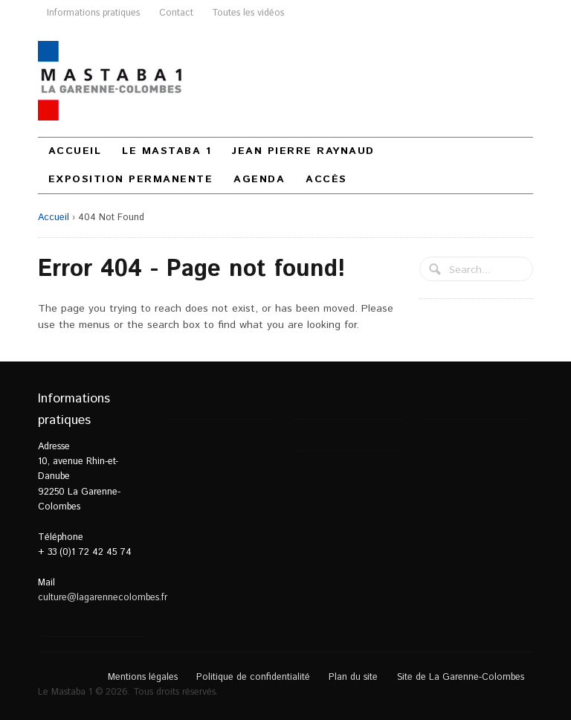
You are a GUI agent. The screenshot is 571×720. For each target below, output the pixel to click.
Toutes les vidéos (248, 12)
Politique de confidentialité (253, 677)
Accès (326, 179)
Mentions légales (143, 677)
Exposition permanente (130, 179)
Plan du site (353, 677)
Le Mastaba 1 (166, 151)
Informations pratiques (93, 12)
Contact (176, 12)
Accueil (75, 151)
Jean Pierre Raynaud (303, 151)
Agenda (259, 179)
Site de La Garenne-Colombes (460, 677)
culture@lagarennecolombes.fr (102, 597)
